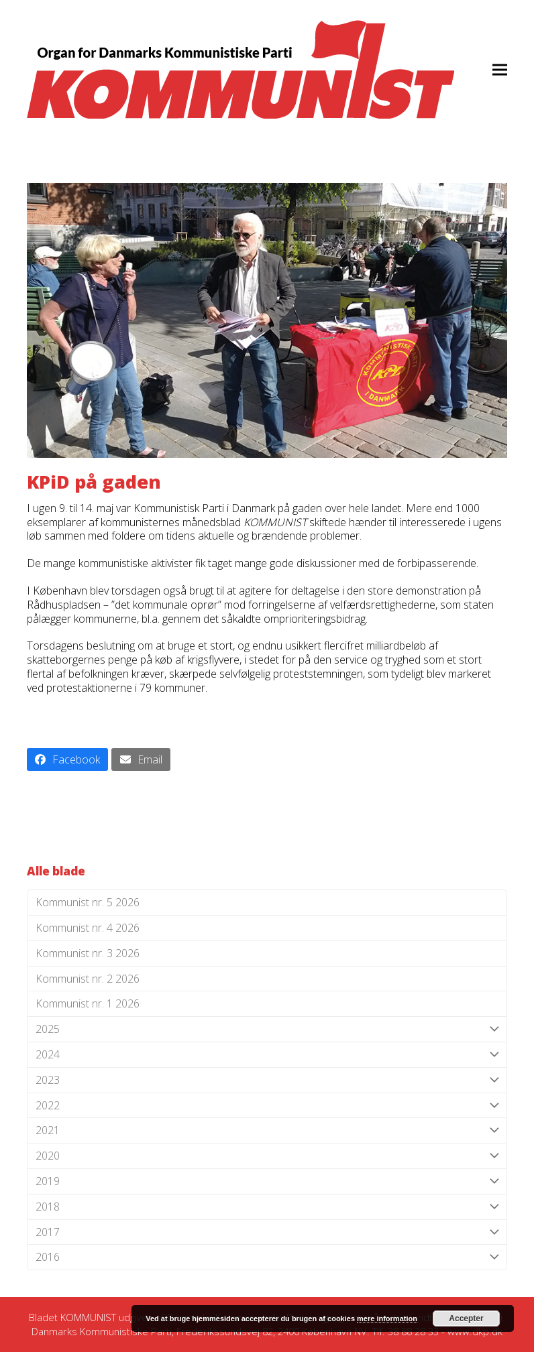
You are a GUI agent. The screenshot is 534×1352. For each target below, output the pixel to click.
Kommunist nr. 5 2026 (88, 902)
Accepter (466, 1318)
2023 (267, 1080)
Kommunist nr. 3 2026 (88, 953)
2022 (267, 1105)
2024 (267, 1054)
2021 (267, 1130)
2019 (267, 1181)
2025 (267, 1029)
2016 (267, 1257)
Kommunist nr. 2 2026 (88, 978)
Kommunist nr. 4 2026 (88, 927)
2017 (267, 1232)
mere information (387, 1318)
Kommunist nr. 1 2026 (88, 1003)
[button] (499, 69)
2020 (267, 1156)
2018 (267, 1206)
